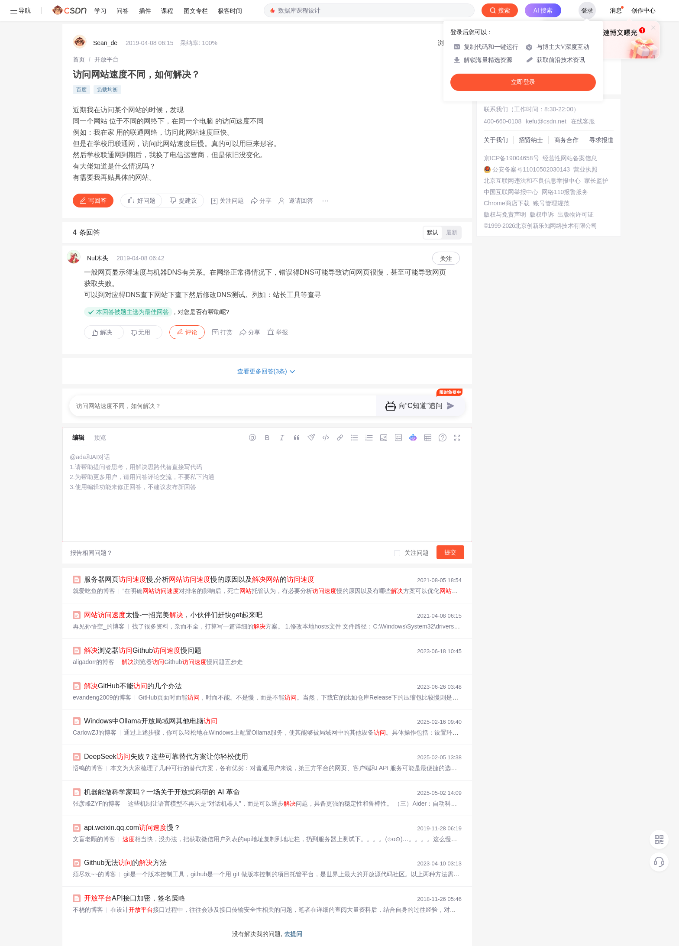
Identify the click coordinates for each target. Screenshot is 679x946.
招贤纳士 (531, 139)
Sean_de (105, 42)
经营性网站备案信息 (570, 158)
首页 (79, 59)
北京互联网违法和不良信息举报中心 (532, 180)
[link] (79, 59)
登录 (587, 10)
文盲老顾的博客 (94, 839)
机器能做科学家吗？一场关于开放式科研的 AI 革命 (162, 792)
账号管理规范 (551, 203)
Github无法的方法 (125, 862)
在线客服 (583, 121)
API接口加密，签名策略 (134, 898)
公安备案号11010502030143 (531, 169)
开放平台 (106, 59)
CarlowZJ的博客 (94, 732)
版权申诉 (542, 214)
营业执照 (585, 169)
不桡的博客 (88, 909)
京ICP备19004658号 (511, 158)
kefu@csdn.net (546, 121)
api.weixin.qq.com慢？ (132, 827)
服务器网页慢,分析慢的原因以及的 (199, 579)
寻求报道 (601, 139)
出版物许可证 (575, 214)
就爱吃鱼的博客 (94, 590)
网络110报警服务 (565, 191)
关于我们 (496, 139)
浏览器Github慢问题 (142, 650)
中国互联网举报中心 (511, 191)
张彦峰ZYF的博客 (96, 803)
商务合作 (566, 139)
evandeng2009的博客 (102, 697)
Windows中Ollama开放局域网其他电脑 (150, 721)
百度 (81, 90)
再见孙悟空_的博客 (99, 626)
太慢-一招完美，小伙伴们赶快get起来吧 (173, 615)
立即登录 (523, 82)
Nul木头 (97, 258)
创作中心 (643, 10)
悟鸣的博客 (88, 768)
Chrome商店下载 (507, 203)
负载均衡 (107, 90)
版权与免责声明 (505, 214)
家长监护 (596, 180)
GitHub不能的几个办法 (133, 686)
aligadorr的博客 (93, 661)
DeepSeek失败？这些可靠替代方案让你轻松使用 (166, 756)
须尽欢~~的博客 (94, 874)
